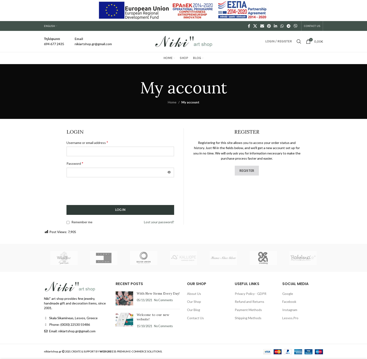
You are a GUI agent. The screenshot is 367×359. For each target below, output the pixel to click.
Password (74, 163)
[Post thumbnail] (124, 298)
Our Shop (194, 302)
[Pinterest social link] (268, 25)
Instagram (289, 310)
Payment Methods (248, 310)
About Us (194, 294)
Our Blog (193, 310)
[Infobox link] (54, 41)
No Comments (163, 300)
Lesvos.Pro (290, 318)
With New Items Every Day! (158, 293)
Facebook (289, 302)
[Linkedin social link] (275, 25)
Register (246, 170)
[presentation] (102, 193)
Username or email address (87, 142)
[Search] (299, 41)
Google (287, 294)
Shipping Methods (248, 318)
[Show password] (169, 172)
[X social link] (255, 25)
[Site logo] (183, 41)
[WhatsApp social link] (282, 25)
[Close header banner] (361, 10)
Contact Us (195, 318)
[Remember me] (68, 222)
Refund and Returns (249, 302)
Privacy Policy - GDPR (250, 294)
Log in (120, 210)
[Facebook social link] (249, 25)
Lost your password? (159, 222)
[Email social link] (262, 25)
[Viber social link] (295, 25)
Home (172, 102)
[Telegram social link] (288, 25)
